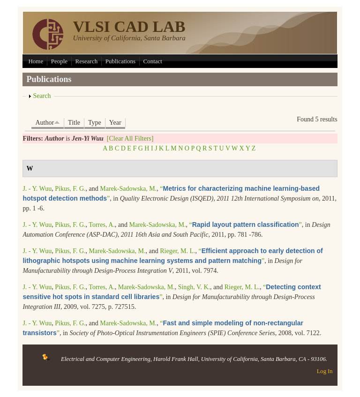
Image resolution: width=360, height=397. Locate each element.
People (59, 61)
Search (42, 95)
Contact (152, 61)
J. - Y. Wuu (37, 188)
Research (86, 61)
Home (35, 61)
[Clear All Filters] (130, 138)
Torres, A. (101, 224)
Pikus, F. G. (70, 188)
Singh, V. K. (194, 287)
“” (245, 224)
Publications (120, 61)
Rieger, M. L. (177, 251)
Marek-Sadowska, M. (128, 188)
